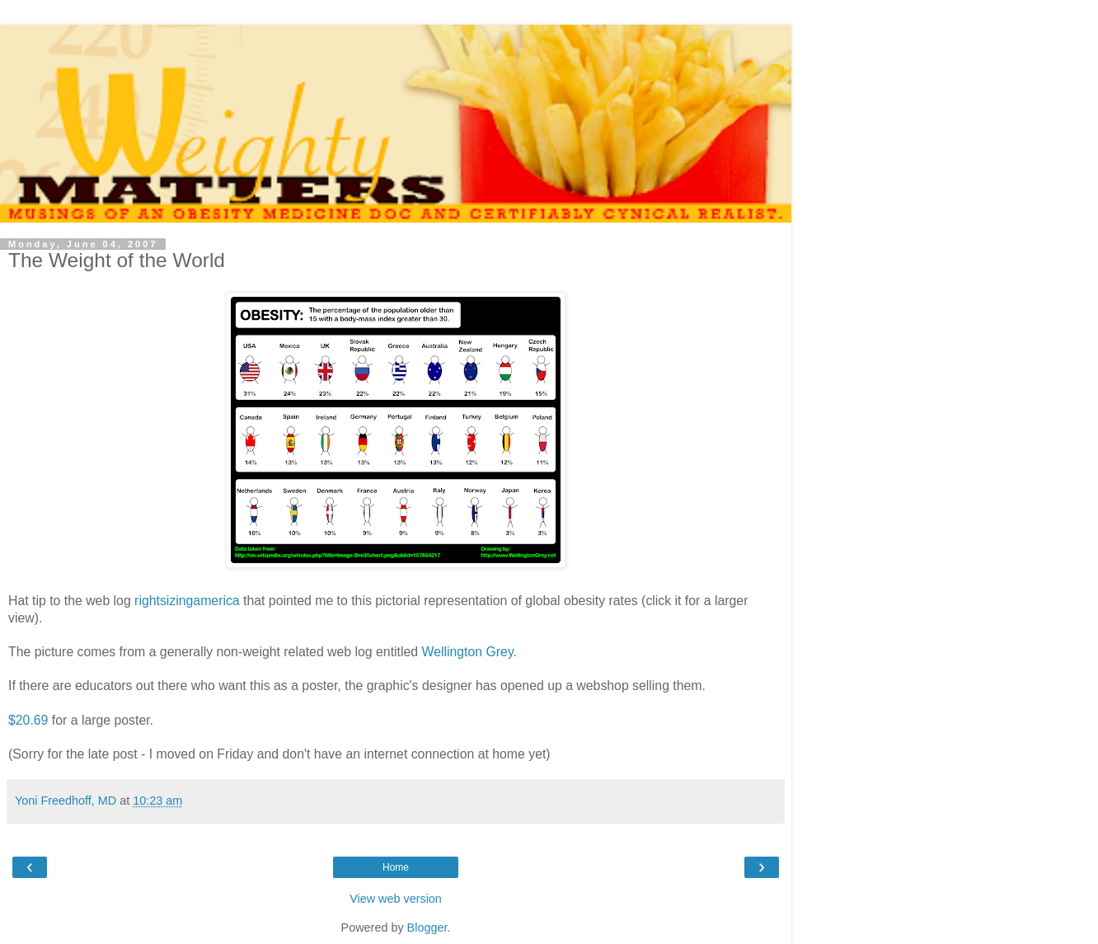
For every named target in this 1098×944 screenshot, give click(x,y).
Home (395, 867)
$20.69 (28, 720)
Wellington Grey (468, 652)
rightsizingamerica (187, 601)
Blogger (427, 927)
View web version (396, 898)
